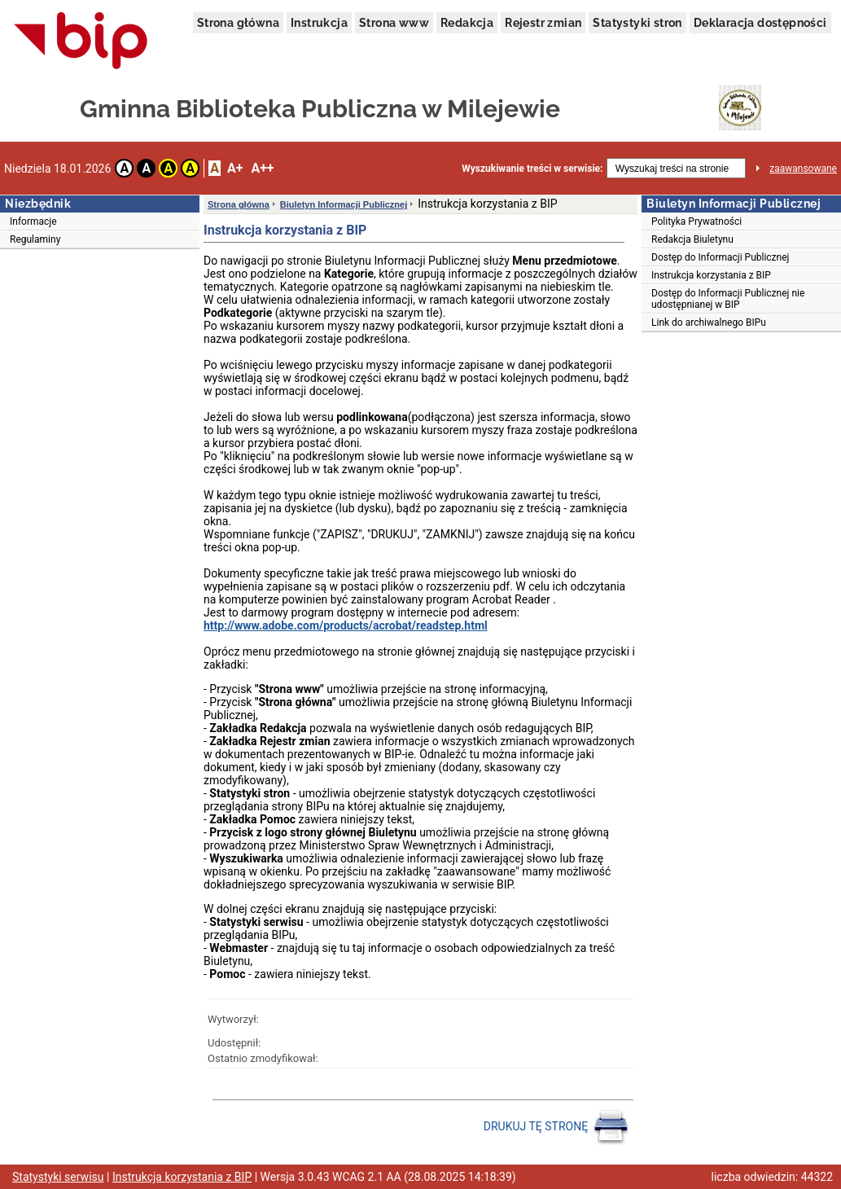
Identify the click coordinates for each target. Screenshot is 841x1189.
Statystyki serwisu (58, 1176)
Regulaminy (35, 239)
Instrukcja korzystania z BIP (711, 275)
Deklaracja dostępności (760, 22)
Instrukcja (319, 22)
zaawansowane (803, 168)
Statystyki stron (637, 22)
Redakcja (466, 22)
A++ (262, 168)
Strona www (394, 22)
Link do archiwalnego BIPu (708, 322)
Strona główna (238, 22)
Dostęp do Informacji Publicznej (720, 257)
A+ (235, 168)
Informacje (33, 221)
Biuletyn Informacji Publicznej (343, 204)
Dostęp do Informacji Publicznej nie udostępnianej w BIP (727, 298)
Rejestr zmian (543, 22)
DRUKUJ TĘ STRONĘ (556, 1127)
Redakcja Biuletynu (692, 239)
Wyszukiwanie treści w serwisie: (532, 168)
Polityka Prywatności (696, 221)
